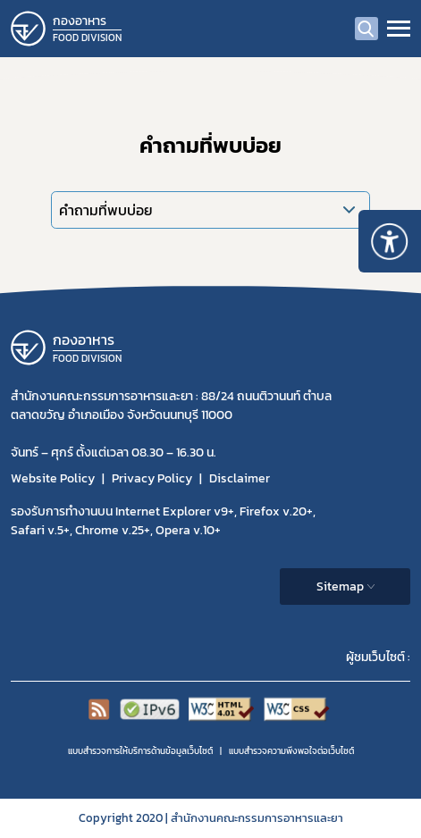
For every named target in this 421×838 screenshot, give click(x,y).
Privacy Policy (152, 478)
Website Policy (53, 478)
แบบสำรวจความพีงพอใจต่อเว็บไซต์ (291, 751)
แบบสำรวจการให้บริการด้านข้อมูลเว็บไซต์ (140, 751)
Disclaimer (239, 478)
